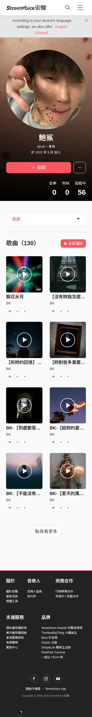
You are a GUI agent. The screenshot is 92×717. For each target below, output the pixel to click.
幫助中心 (12, 647)
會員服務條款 (15, 637)
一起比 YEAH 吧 (52, 657)
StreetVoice (26, 7)
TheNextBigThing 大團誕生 (59, 633)
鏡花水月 (15, 296)
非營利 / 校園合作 (67, 596)
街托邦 (31, 596)
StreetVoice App (55, 689)
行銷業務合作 (64, 591)
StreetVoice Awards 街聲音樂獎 (61, 628)
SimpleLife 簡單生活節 (56, 647)
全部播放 (73, 243)
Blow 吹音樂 (49, 637)
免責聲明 (12, 642)
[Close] (86, 20)
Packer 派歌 (49, 642)
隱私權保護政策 (16, 628)
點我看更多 (46, 531)
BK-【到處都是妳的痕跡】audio (38, 428)
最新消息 (12, 596)
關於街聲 (12, 591)
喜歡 (16, 219)
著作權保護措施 (16, 633)
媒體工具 (12, 601)
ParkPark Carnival (53, 652)
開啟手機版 (33, 689)
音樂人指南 (34, 591)
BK (8, 303)
